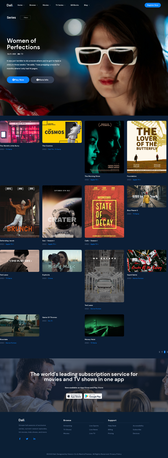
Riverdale (4, 339)
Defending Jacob (7, 241)
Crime (50, 278)
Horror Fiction (96, 309)
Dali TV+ (51, 149)
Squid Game (132, 275)
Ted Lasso (4, 275)
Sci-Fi (9, 54)
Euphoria (46, 275)
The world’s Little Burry (9, 146)
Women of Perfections (23, 44)
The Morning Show (92, 176)
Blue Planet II (132, 210)
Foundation (132, 176)
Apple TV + (94, 180)
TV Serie (9, 149)
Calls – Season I (91, 241)
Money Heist (90, 339)
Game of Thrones (49, 317)
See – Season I (48, 241)
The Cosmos (47, 146)
